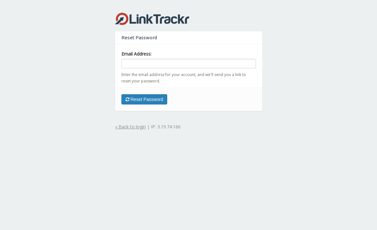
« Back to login (130, 127)
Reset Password (144, 99)
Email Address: (136, 54)
